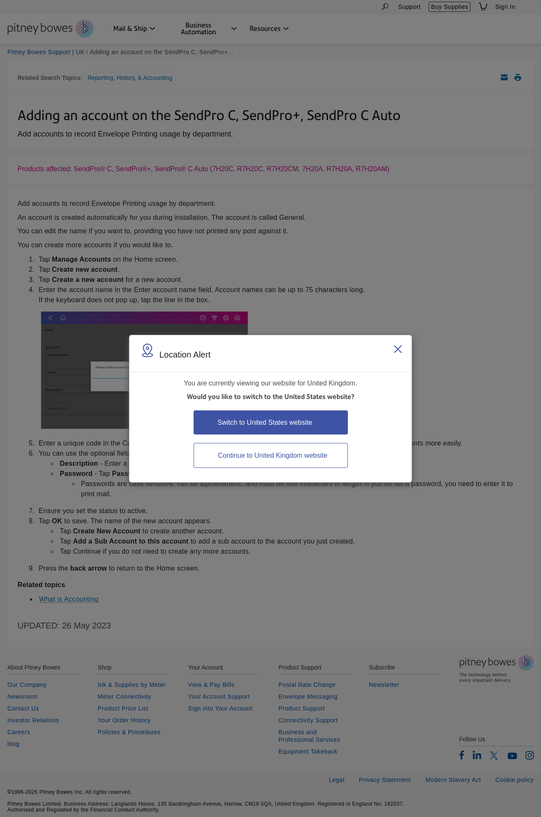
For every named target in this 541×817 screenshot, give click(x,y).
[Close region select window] (397, 349)
